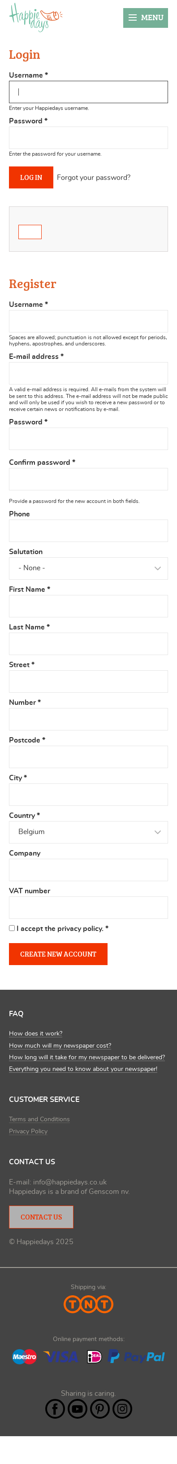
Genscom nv (108, 1191)
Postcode (27, 740)
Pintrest (100, 1409)
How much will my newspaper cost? (60, 1046)
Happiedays (36, 17)
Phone (19, 514)
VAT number (29, 891)
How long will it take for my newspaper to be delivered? (87, 1057)
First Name (29, 589)
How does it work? (35, 1034)
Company (24, 853)
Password (28, 121)
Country (24, 815)
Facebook (55, 1409)
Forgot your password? (93, 177)
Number (25, 702)
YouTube (77, 1409)
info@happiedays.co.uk (70, 1182)
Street (22, 665)
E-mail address (36, 356)
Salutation (26, 551)
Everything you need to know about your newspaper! (83, 1069)
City (18, 778)
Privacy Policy (28, 1131)
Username (28, 75)
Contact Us (41, 1217)
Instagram (122, 1409)
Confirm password (42, 462)
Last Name (29, 627)
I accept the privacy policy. (62, 928)
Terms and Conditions (39, 1119)
